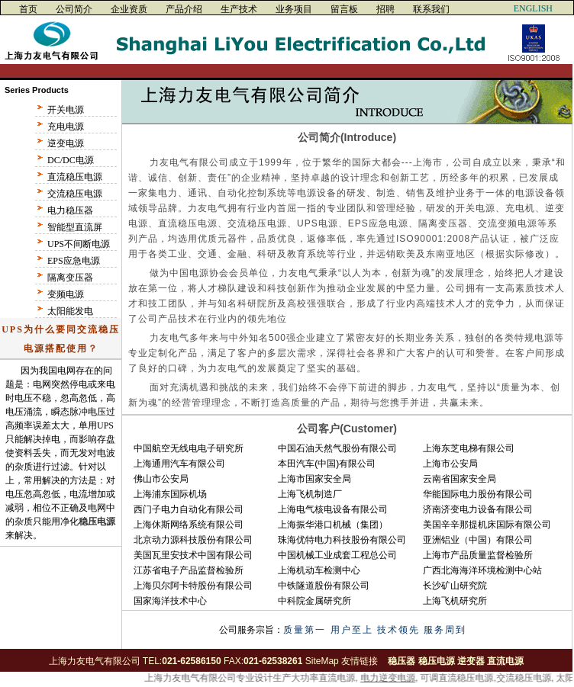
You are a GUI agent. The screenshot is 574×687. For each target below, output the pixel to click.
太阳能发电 (70, 311)
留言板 (344, 9)
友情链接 (359, 661)
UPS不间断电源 (78, 244)
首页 (28, 9)
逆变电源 (65, 143)
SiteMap (322, 661)
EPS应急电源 (73, 260)
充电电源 (65, 126)
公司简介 (74, 9)
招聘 (385, 9)
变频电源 (65, 294)
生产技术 (239, 9)
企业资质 (129, 9)
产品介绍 (184, 9)
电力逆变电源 (388, 678)
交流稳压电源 (74, 193)
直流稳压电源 (74, 177)
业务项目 (294, 9)
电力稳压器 (70, 210)
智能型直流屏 (74, 227)
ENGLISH (533, 8)
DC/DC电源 (70, 160)
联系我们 (431, 9)
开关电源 (65, 109)
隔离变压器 (70, 277)
